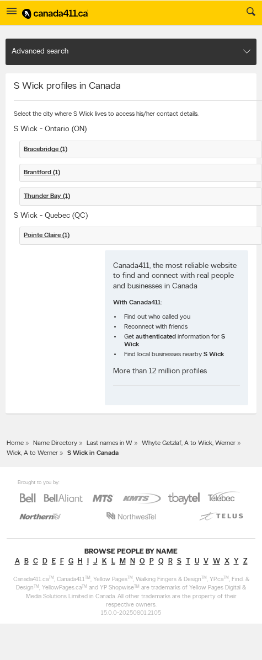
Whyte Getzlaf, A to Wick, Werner (189, 443)
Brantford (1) (42, 172)
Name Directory (55, 443)
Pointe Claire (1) (46, 235)
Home (15, 443)
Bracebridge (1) (45, 149)
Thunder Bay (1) (47, 196)
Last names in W (109, 443)
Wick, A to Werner (32, 453)
